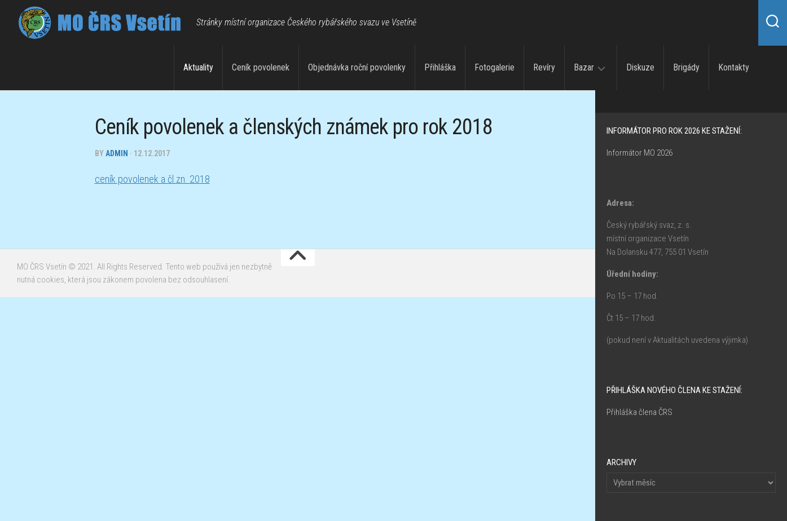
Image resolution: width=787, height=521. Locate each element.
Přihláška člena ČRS (639, 412)
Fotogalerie (494, 67)
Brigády (686, 67)
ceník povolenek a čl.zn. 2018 (152, 179)
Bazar (584, 67)
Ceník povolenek (260, 67)
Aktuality (198, 67)
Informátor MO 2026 (639, 153)
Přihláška (440, 67)
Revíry (544, 67)
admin (116, 153)
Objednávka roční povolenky (357, 67)
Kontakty (733, 67)
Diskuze (640, 67)
